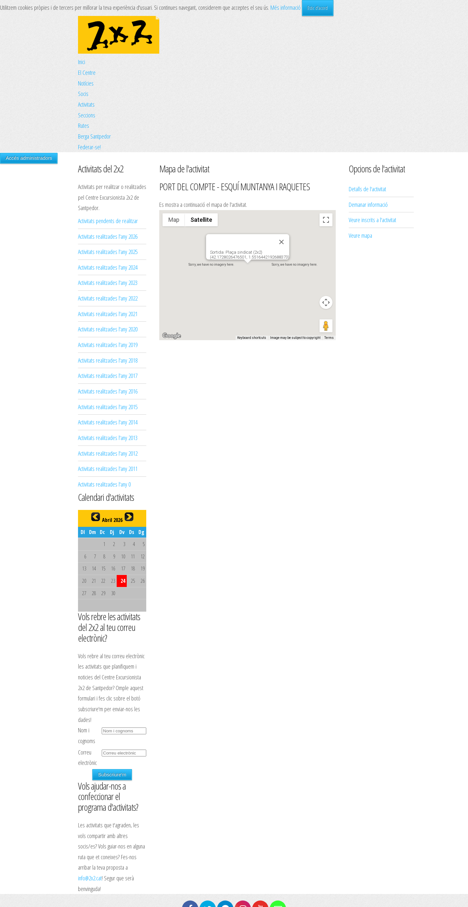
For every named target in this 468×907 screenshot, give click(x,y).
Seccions (86, 115)
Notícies (86, 83)
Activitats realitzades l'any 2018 (107, 360)
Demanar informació (368, 122)
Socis (83, 93)
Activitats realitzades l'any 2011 (107, 468)
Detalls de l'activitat (367, 106)
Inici (81, 62)
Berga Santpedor (94, 136)
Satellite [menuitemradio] (201, 219)
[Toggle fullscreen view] (325, 219)
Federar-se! (89, 147)
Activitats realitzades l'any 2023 (107, 282)
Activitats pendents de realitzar (108, 221)
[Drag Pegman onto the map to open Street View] (325, 325)
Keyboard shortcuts (251, 338)
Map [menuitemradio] (173, 219)
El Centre (87, 72)
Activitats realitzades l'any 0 (104, 484)
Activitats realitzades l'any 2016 (107, 391)
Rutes (83, 125)
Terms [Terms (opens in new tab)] (329, 338)
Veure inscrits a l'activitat (372, 137)
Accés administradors (29, 158)
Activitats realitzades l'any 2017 (107, 375)
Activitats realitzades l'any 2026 (107, 236)
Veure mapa (360, 153)
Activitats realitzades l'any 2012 (107, 453)
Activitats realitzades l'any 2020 (107, 329)
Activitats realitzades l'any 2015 (107, 407)
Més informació (285, 7)
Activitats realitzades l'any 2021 (107, 314)
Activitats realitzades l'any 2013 (107, 437)
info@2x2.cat (90, 878)
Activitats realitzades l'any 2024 (107, 267)
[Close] (281, 242)
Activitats (86, 104)
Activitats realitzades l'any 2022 (107, 298)
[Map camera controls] (325, 302)
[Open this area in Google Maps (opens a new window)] (171, 336)
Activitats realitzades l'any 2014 (107, 422)
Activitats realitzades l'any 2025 (107, 251)
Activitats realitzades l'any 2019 (107, 344)
